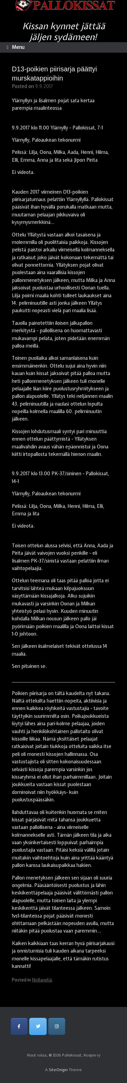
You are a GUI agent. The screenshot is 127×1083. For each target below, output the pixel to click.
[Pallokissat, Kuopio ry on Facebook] (19, 1026)
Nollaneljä (42, 980)
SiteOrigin (58, 1069)
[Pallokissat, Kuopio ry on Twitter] (37, 1026)
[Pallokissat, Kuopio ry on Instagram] (56, 1026)
